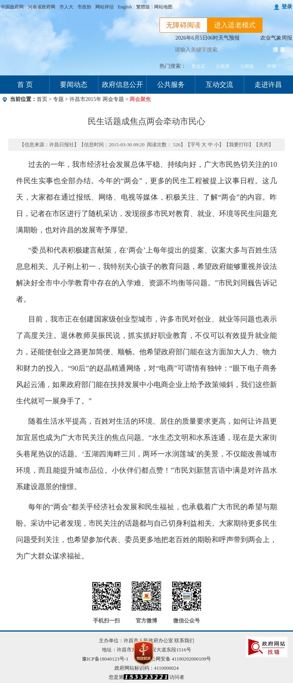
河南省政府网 (41, 7)
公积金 (247, 66)
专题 (58, 99)
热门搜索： (172, 66)
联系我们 (184, 640)
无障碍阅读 (183, 25)
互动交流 (219, 84)
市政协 (84, 7)
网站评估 (104, 7)
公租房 (223, 66)
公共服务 (171, 84)
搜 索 (279, 50)
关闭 (264, 144)
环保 (272, 66)
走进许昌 (268, 84)
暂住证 (198, 66)
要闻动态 (73, 84)
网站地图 (163, 7)
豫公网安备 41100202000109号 (173, 659)
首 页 (25, 84)
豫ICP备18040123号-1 (105, 659)
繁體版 (143, 7)
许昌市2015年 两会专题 (97, 99)
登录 (287, 7)
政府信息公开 (122, 84)
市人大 (66, 7)
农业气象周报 (276, 38)
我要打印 (239, 144)
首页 (42, 99)
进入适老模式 (235, 25)
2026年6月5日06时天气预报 (207, 38)
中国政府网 (12, 7)
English (125, 7)
